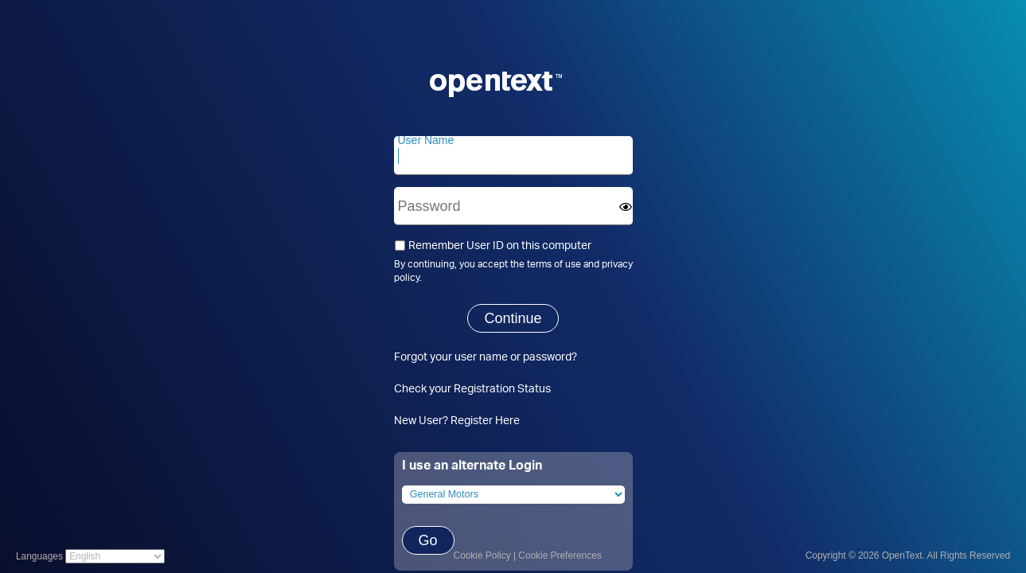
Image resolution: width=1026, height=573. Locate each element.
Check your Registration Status (472, 388)
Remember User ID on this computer (492, 244)
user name (481, 356)
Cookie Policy (482, 555)
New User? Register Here (457, 420)
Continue (512, 318)
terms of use (554, 264)
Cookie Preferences (559, 555)
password (547, 356)
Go (428, 540)
